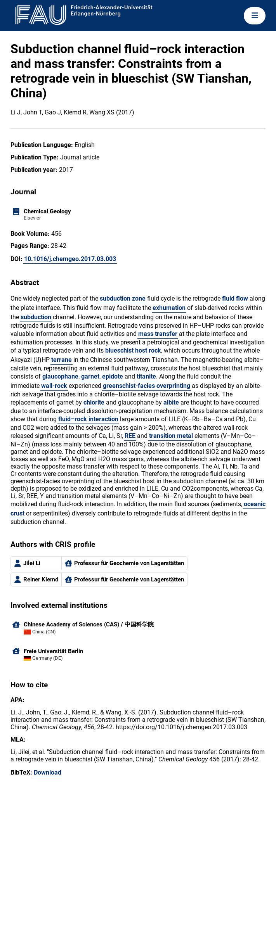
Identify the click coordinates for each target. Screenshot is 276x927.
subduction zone (123, 298)
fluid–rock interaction (88, 419)
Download (47, 772)
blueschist (119, 350)
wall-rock (54, 385)
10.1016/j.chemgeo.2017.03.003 (70, 259)
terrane (61, 359)
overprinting (173, 385)
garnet (90, 376)
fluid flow (235, 298)
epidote (112, 376)
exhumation (169, 307)
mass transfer (157, 333)
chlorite (93, 402)
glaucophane (60, 376)
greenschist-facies (129, 385)
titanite (146, 376)
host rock (148, 350)
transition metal (171, 435)
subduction (36, 317)
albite (171, 402)
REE (130, 435)
